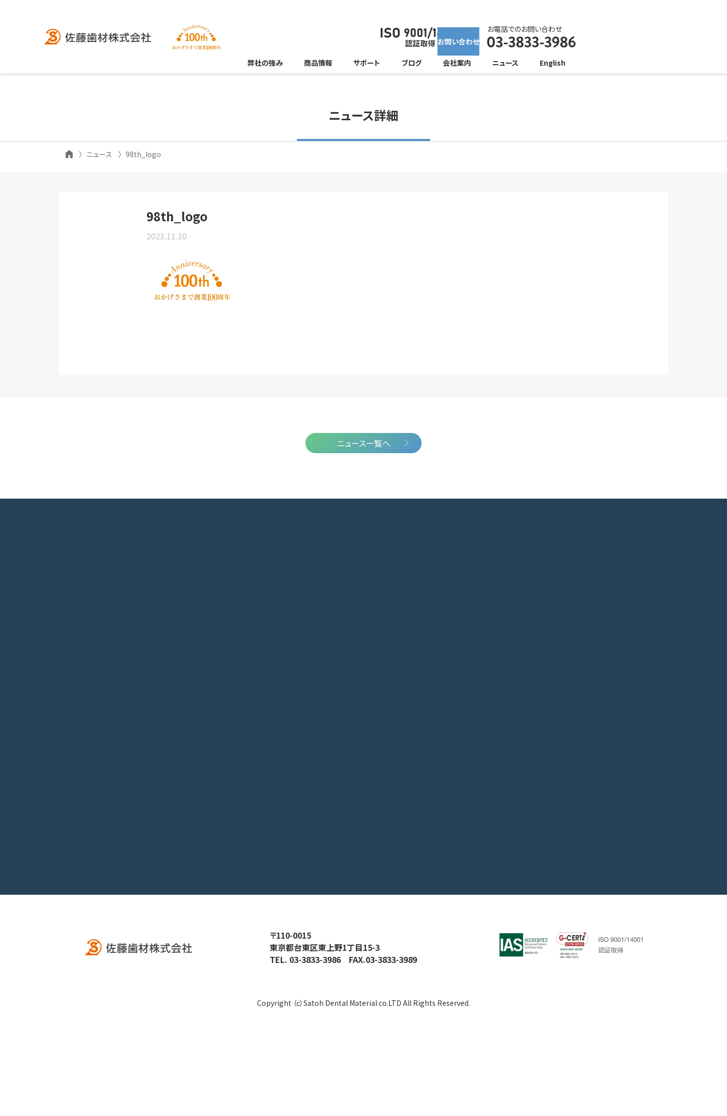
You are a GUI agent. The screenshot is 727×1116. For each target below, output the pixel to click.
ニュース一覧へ (363, 513)
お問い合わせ (610, 37)
